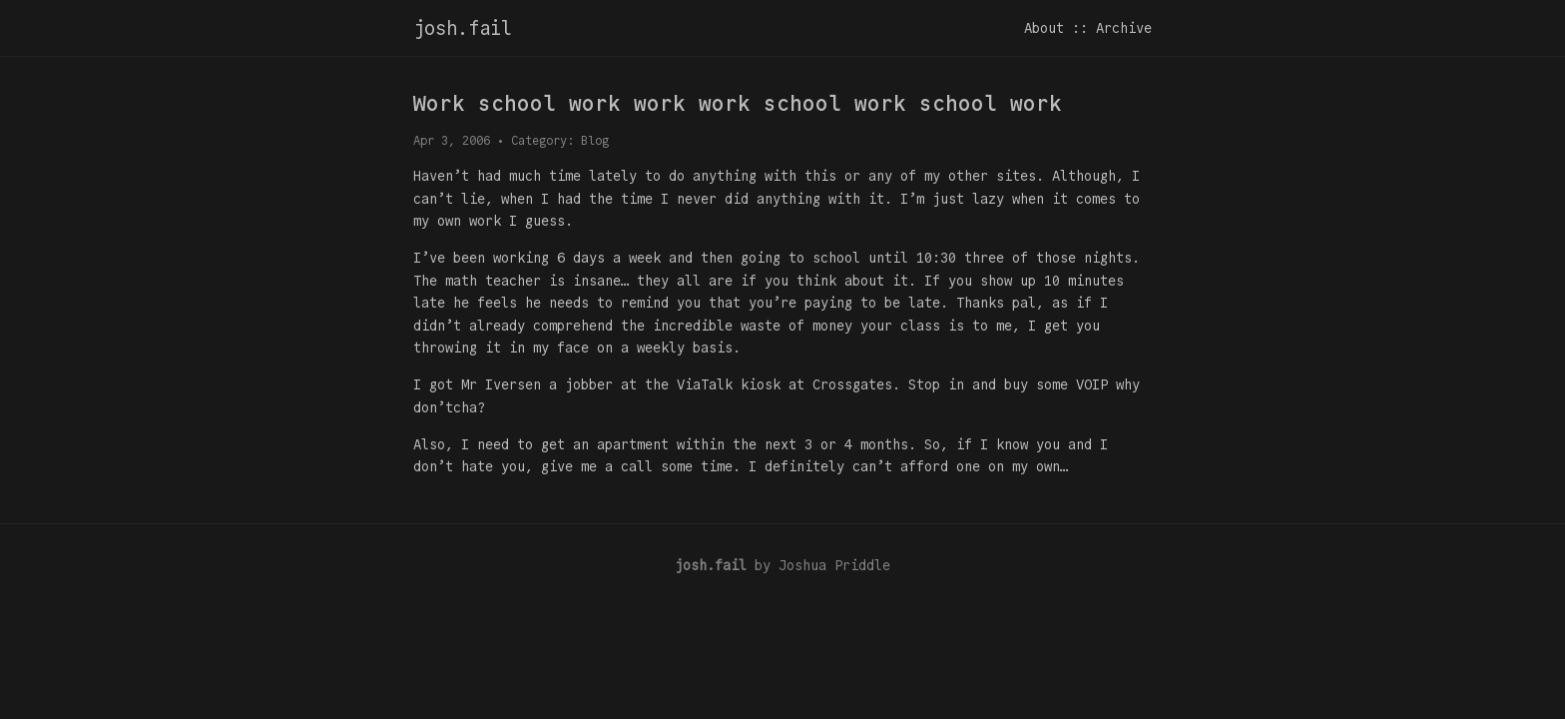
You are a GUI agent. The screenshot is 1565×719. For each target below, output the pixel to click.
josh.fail (462, 28)
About (1044, 28)
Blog (595, 140)
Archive (1124, 28)
